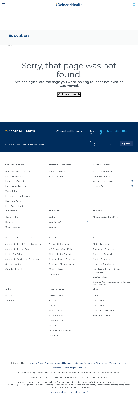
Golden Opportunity (102, 176)
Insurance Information (15, 181)
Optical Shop (99, 300)
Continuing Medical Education (63, 264)
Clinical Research (101, 244)
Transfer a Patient (57, 171)
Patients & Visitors (14, 165)
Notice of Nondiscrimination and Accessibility (74, 363)
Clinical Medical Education (61, 254)
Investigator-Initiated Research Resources (107, 270)
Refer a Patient (56, 176)
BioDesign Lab (100, 277)
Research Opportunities (104, 264)
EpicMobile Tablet (58, 392)
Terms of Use (102, 363)
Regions (53, 305)
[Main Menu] (3, 4)
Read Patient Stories (15, 206)
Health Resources (101, 165)
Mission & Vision (56, 295)
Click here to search (69, 94)
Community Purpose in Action (20, 238)
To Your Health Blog (102, 171)
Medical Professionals (60, 165)
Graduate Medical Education (62, 259)
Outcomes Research (103, 254)
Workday (53, 227)
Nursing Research (101, 259)
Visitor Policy (11, 191)
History (52, 300)
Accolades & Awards (58, 315)
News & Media (56, 320)
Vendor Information (118, 363)
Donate (8, 295)
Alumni (52, 325)
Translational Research (103, 249)
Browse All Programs (59, 244)
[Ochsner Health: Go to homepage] (69, 4)
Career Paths (11, 217)
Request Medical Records (17, 196)
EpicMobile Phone (78, 392)
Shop (95, 289)
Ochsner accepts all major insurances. (69, 368)
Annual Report (56, 310)
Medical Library (56, 269)
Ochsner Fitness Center (104, 310)
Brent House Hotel (102, 315)
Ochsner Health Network (61, 330)
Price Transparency (14, 176)
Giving (8, 289)
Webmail (53, 217)
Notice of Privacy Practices (41, 363)
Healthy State (99, 186)
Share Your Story (13, 201)
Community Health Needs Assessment (23, 244)
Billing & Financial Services (17, 171)
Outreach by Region (14, 264)
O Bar (95, 295)
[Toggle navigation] (11, 46)
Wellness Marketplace (103, 181)
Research (97, 238)
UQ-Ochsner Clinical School (62, 249)
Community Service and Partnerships (22, 259)
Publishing (54, 274)
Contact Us (54, 335)
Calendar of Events (14, 269)
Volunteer (9, 300)
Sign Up (128, 143)
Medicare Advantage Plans (105, 217)
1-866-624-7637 (36, 144)
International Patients (15, 186)
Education (54, 238)
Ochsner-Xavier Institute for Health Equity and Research (112, 283)
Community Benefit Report (18, 249)
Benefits (9, 222)
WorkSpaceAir (55, 222)
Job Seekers (11, 210)
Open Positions (12, 227)
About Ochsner (56, 289)
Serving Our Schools (14, 254)
